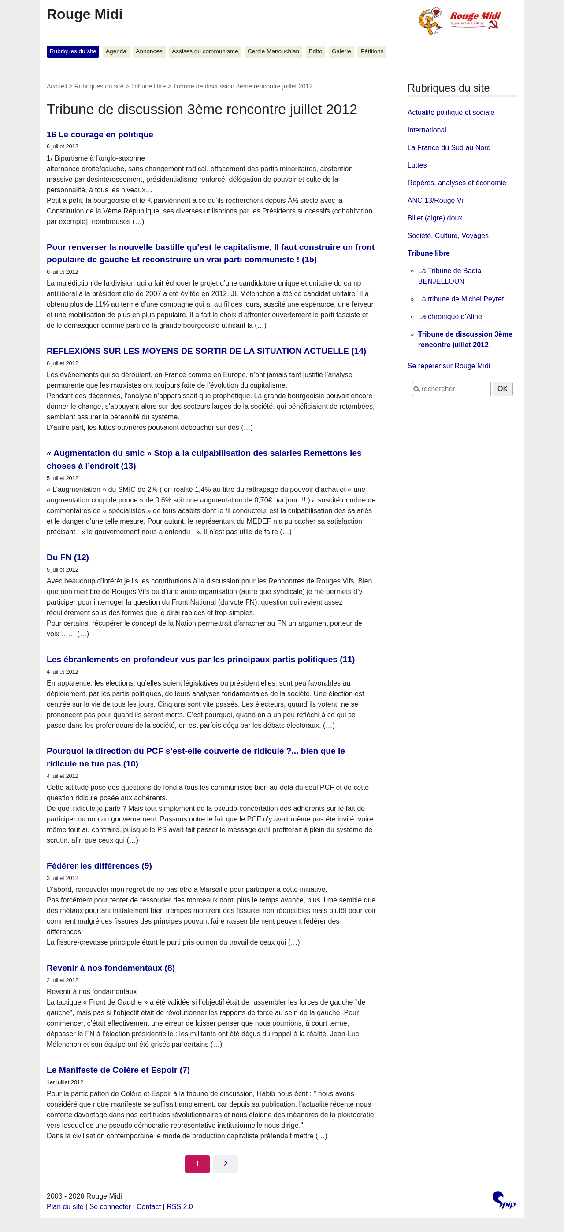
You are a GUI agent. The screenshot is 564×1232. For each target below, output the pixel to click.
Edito (316, 51)
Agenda (116, 51)
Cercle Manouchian (273, 51)
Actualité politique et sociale (451, 112)
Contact (149, 1206)
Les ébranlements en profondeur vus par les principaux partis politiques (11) (201, 659)
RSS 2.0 (180, 1206)
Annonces (149, 51)
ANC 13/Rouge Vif (436, 200)
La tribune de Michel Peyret (461, 299)
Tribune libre (148, 86)
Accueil (57, 86)
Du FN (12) (68, 557)
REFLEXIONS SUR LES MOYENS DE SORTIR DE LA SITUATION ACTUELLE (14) (206, 351)
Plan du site (65, 1206)
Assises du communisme (205, 51)
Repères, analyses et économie (457, 183)
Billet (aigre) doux (435, 218)
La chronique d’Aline (450, 316)
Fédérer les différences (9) (99, 865)
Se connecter (110, 1206)
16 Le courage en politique (100, 134)
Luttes (417, 165)
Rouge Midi (84, 14)
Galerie (341, 51)
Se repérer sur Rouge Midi (449, 366)
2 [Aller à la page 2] (225, 1164)
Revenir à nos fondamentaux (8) (111, 967)
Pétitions (371, 51)
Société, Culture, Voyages (448, 235)
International (427, 130)
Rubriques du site (73, 51)
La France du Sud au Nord (449, 147)
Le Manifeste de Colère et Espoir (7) (118, 1069)
